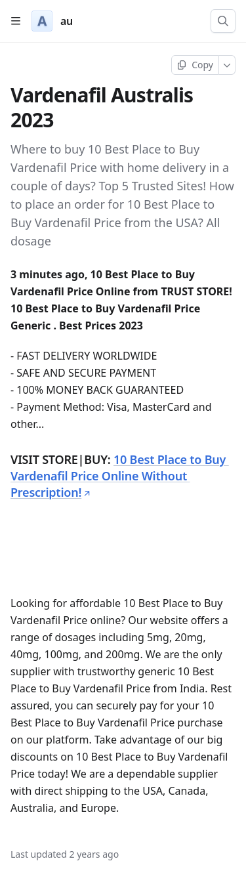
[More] (227, 65)
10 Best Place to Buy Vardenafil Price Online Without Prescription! (119, 476)
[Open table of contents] (15, 21)
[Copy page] (195, 65)
